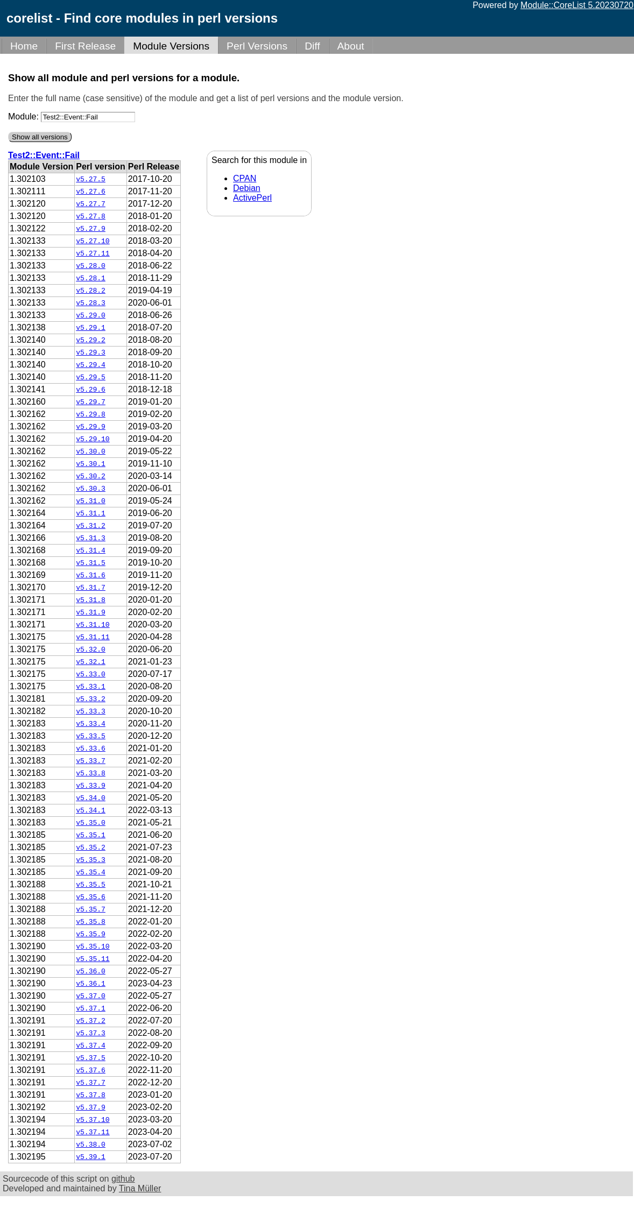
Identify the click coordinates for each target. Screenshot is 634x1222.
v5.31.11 (92, 637)
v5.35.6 (90, 897)
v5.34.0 (90, 798)
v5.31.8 (90, 600)
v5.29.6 (90, 389)
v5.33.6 (90, 748)
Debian (246, 188)
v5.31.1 (90, 513)
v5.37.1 (90, 1008)
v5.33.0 (90, 674)
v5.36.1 (90, 983)
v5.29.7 (90, 402)
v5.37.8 (90, 1095)
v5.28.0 (90, 266)
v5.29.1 (90, 328)
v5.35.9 (90, 934)
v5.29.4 (90, 365)
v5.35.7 (90, 909)
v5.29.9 (90, 427)
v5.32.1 (90, 662)
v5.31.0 (90, 501)
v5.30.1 (90, 464)
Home (24, 46)
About (350, 46)
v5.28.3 (90, 303)
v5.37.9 (90, 1107)
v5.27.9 (90, 229)
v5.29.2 (90, 340)
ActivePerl (252, 197)
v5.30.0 (90, 451)
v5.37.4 (90, 1045)
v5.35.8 (90, 922)
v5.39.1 (90, 1157)
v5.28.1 (90, 278)
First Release (85, 46)
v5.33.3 (90, 711)
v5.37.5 (90, 1058)
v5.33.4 (90, 724)
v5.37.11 (92, 1132)
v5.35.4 (90, 872)
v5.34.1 (90, 810)
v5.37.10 (92, 1120)
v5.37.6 (90, 1070)
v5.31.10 (92, 625)
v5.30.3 (90, 488)
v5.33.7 (90, 761)
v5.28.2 (90, 290)
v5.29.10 (92, 439)
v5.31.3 (90, 538)
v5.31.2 (90, 526)
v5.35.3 (90, 860)
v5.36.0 (90, 971)
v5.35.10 (92, 946)
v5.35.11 (92, 959)
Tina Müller (140, 1188)
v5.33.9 (90, 785)
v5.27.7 (90, 204)
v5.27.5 (90, 179)
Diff (312, 46)
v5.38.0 (90, 1144)
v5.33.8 (90, 773)
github (123, 1178)
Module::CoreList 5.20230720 (576, 5)
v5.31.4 (90, 550)
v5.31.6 (90, 575)
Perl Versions (257, 46)
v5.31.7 (90, 587)
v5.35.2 (90, 847)
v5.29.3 (90, 352)
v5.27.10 (92, 241)
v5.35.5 (90, 884)
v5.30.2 (90, 476)
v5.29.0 (90, 315)
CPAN (244, 178)
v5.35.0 (90, 823)
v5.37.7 (90, 1082)
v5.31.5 (90, 563)
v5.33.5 (90, 736)
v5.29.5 (90, 377)
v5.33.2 (90, 699)
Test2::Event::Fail (44, 155)
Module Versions (171, 46)
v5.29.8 (90, 414)
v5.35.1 (90, 835)
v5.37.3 (90, 1033)
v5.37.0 (90, 996)
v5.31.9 (90, 612)
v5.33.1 (90, 686)
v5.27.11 (92, 253)
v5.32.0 (90, 649)
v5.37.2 (90, 1021)
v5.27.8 (90, 216)
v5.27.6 (90, 191)
